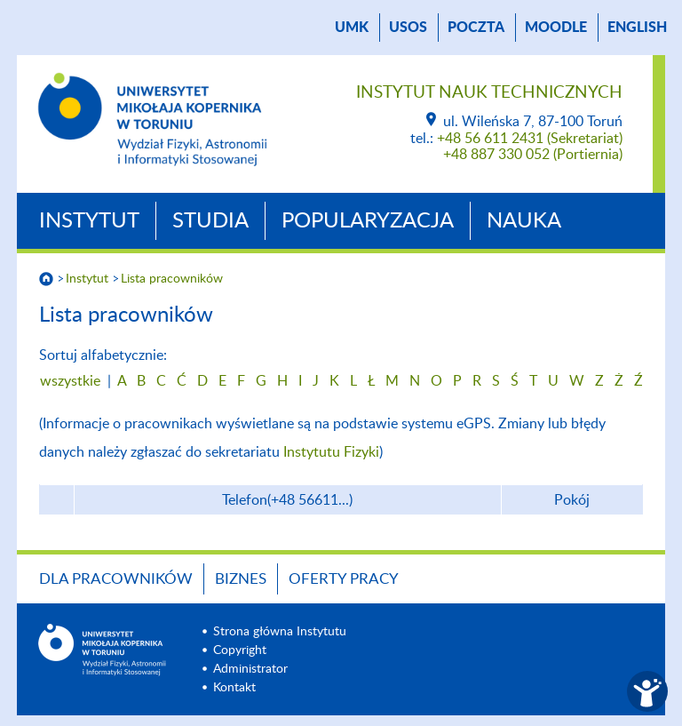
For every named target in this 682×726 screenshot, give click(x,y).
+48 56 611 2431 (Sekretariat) (530, 139)
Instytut (89, 221)
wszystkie (70, 381)
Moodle (556, 27)
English (637, 27)
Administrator (250, 669)
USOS (408, 27)
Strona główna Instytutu (279, 632)
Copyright (239, 650)
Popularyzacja (368, 221)
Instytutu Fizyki (331, 452)
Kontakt (234, 688)
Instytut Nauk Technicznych (489, 92)
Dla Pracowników (116, 578)
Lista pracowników (172, 279)
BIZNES (240, 578)
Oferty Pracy (344, 578)
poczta (476, 27)
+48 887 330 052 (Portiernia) (533, 155)
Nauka (524, 221)
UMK (352, 27)
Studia (210, 221)
